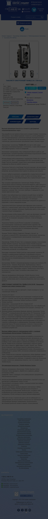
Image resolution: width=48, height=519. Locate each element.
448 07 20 (13, 9)
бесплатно (30, 100)
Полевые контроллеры (24, 422)
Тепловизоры (24, 428)
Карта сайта (24, 507)
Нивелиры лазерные (24, 442)
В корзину (32, 88)
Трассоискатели (24, 457)
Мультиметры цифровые (24, 430)
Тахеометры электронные (24, 419)
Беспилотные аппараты (24, 426)
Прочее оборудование (24, 461)
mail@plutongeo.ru (36, 4)
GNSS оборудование (24, 420)
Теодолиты (24, 446)
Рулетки (24, 450)
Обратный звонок (37, 2)
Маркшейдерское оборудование (24, 462)
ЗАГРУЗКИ (33, 122)
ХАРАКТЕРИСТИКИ (33, 117)
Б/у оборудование (24, 468)
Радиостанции (24, 453)
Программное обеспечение (24, 466)
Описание (15, 117)
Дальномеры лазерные (24, 444)
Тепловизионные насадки (24, 431)
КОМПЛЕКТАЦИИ (15, 122)
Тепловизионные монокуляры (24, 435)
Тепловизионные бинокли (24, 433)
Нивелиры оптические (24, 440)
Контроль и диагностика (24, 455)
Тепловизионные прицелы (24, 439)
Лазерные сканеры (24, 424)
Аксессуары (24, 459)
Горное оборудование (24, 464)
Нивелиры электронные (24, 437)
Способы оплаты (32, 102)
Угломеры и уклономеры (24, 448)
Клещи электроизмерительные (24, 451)
